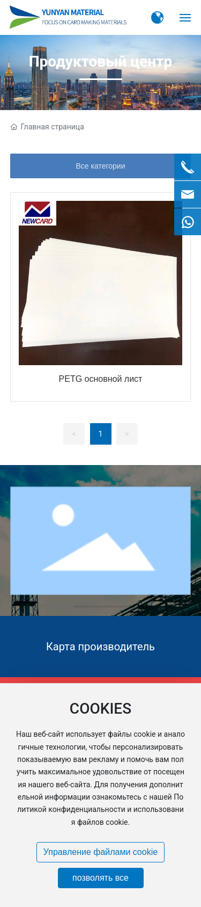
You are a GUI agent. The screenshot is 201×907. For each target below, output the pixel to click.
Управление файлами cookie (100, 852)
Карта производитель (100, 646)
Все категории (100, 166)
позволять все (100, 877)
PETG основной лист (101, 378)
